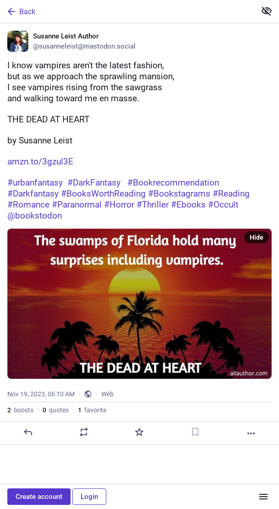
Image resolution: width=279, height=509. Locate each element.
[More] (251, 433)
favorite (92, 410)
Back (20, 11)
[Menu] (263, 496)
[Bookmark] (195, 432)
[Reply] (27, 432)
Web (107, 394)
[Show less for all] (266, 11)
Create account (39, 497)
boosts (20, 410)
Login (89, 497)
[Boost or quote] (83, 432)
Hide (256, 237)
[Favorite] (139, 432)
